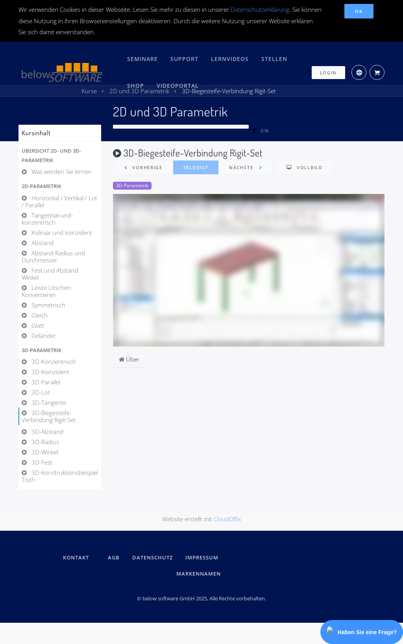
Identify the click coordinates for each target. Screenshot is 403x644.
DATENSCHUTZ (152, 557)
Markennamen (198, 572)
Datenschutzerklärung (260, 9)
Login (328, 68)
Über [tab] (129, 359)
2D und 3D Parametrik (170, 111)
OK (358, 11)
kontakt (76, 557)
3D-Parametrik (132, 185)
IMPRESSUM (203, 557)
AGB (114, 557)
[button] (59, 155)
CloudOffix (227, 518)
